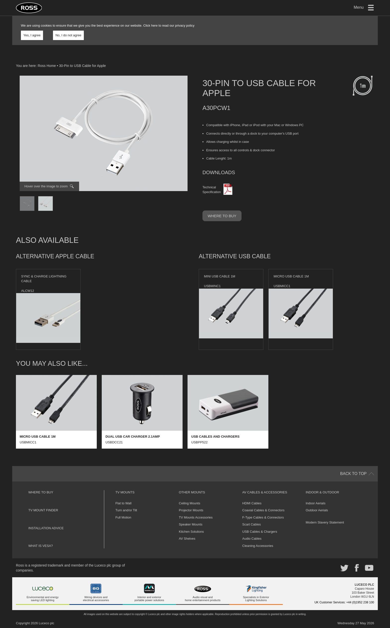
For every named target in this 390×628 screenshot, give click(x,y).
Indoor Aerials (316, 503)
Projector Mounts (191, 510)
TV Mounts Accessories (196, 517)
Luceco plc (46, 623)
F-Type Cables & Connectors (263, 517)
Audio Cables (251, 538)
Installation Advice (46, 528)
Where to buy (222, 216)
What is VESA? (40, 546)
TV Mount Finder (43, 510)
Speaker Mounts (190, 524)
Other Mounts (192, 492)
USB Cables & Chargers (259, 531)
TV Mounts (125, 492)
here (154, 25)
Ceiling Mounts (189, 503)
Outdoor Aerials (317, 510)
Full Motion (123, 517)
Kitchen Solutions (191, 531)
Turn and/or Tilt (126, 510)
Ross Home (47, 66)
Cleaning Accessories (257, 546)
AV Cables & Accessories (264, 492)
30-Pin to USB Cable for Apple (82, 66)
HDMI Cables (251, 503)
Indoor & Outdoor (322, 492)
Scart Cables (251, 524)
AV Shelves (187, 538)
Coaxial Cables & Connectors (263, 510)
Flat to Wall (123, 503)
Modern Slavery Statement (325, 522)
